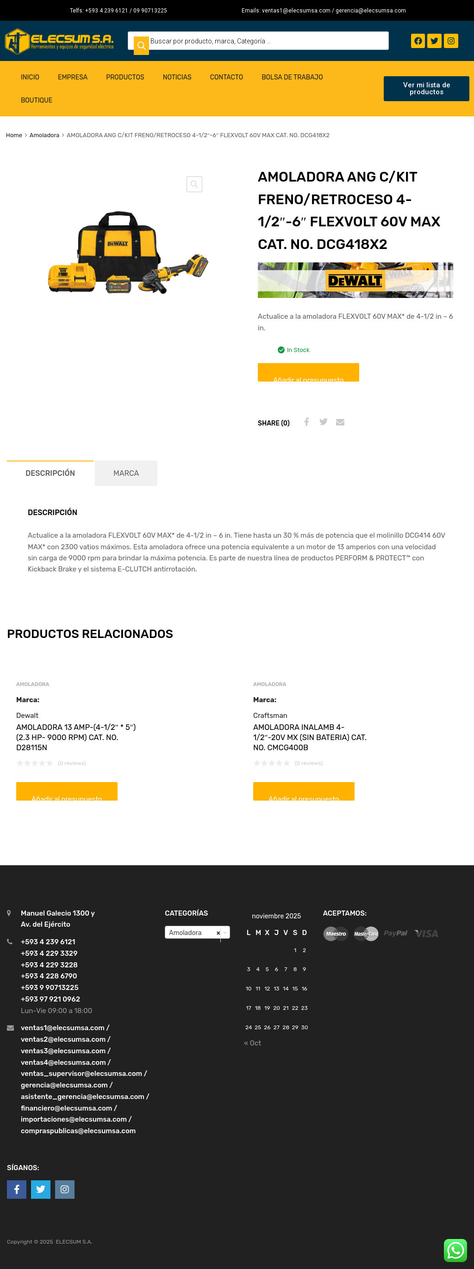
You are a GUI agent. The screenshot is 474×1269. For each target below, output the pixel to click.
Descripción (50, 473)
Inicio (30, 77)
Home (14, 135)
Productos (125, 77)
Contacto (226, 77)
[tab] (50, 473)
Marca (126, 473)
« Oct (252, 1043)
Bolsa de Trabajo (292, 77)
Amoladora (45, 135)
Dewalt (27, 715)
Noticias (177, 77)
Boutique (36, 100)
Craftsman (270, 715)
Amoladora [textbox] (194, 932)
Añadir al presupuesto (308, 379)
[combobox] (197, 932)
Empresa (72, 77)
